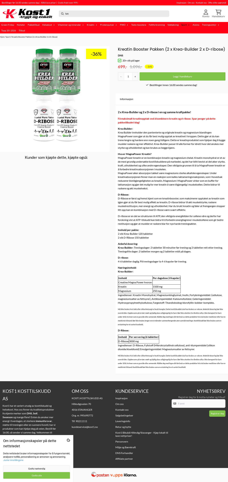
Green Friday (7, 25)
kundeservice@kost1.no (85, 426)
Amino (196, 25)
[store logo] (29, 13)
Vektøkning (173, 25)
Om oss (191, 2)
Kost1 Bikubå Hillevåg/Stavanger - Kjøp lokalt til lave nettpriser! (141, 434)
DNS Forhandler (124, 452)
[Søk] (114, 13)
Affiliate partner (124, 458)
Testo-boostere (138, 25)
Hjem (2, 37)
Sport (8, 37)
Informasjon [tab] (126, 98)
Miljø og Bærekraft (125, 447)
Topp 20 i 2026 (8, 30)
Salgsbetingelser (124, 415)
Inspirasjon (181, 2)
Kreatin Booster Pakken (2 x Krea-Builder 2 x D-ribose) (35, 37)
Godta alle (37, 475)
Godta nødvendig (36, 468)
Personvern (121, 441)
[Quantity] (128, 76)
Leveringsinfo (122, 421)
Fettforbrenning (157, 25)
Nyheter (21, 25)
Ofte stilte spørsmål (217, 2)
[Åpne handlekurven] (218, 13)
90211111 (81, 421)
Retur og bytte (123, 426)
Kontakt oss (201, 2)
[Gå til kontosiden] (206, 13)
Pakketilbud (34, 25)
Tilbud (22, 30)
